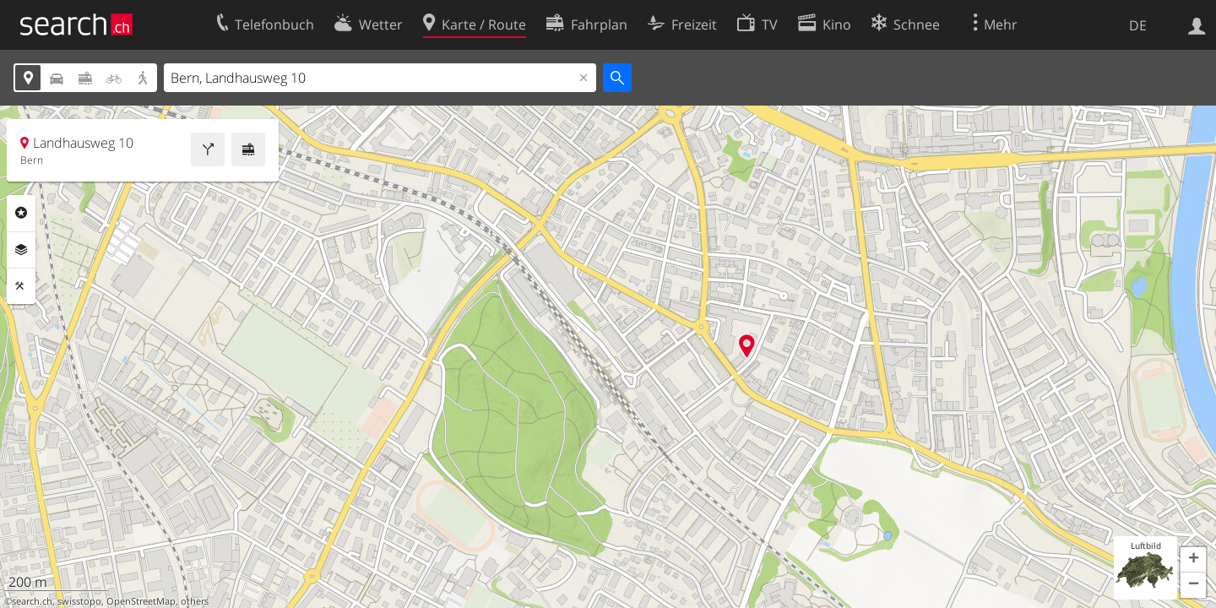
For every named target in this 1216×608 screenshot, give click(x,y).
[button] (1193, 560)
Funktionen (21, 286)
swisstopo (79, 601)
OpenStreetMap (141, 601)
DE (1138, 25)
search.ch (32, 601)
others (195, 601)
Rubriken (21, 213)
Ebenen (21, 250)
